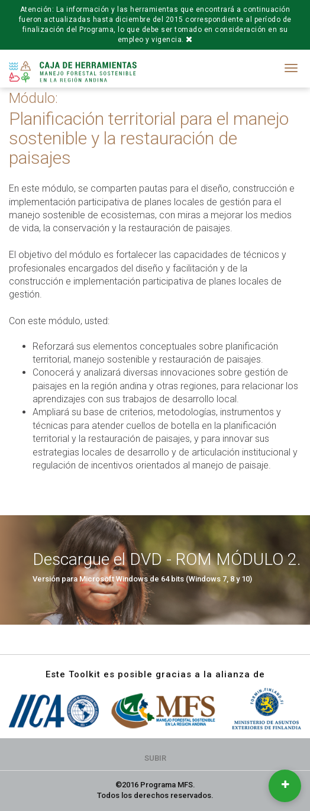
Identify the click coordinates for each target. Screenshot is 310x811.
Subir (155, 758)
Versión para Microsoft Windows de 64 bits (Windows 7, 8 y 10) (142, 578)
